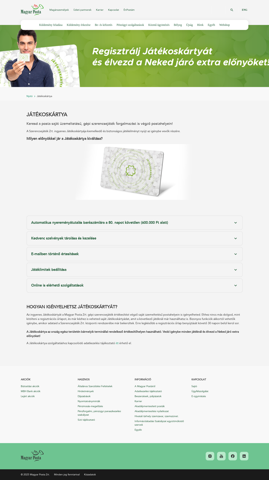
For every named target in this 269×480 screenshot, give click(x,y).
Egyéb (138, 429)
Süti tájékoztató (86, 419)
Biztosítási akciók (30, 386)
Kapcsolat (113, 9)
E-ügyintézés (198, 396)
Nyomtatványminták (89, 401)
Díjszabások (84, 396)
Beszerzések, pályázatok (148, 396)
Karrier (99, 9)
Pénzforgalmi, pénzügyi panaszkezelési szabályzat (99, 413)
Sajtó (194, 386)
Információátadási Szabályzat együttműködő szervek (159, 423)
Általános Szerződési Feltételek (95, 386)
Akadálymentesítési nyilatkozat (152, 411)
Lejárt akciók (28, 396)
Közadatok (90, 474)
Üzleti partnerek (82, 9)
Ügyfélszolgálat (199, 391)
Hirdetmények (86, 391)
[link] (32, 456)
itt (117, 343)
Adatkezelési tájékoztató (148, 391)
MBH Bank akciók (30, 391)
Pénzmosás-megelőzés (90, 406)
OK (232, 9)
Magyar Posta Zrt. (32, 10)
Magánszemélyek (59, 9)
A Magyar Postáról (145, 386)
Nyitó (29, 96)
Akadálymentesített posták (150, 406)
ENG (244, 10)
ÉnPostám (129, 9)
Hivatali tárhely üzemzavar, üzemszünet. (157, 416)
